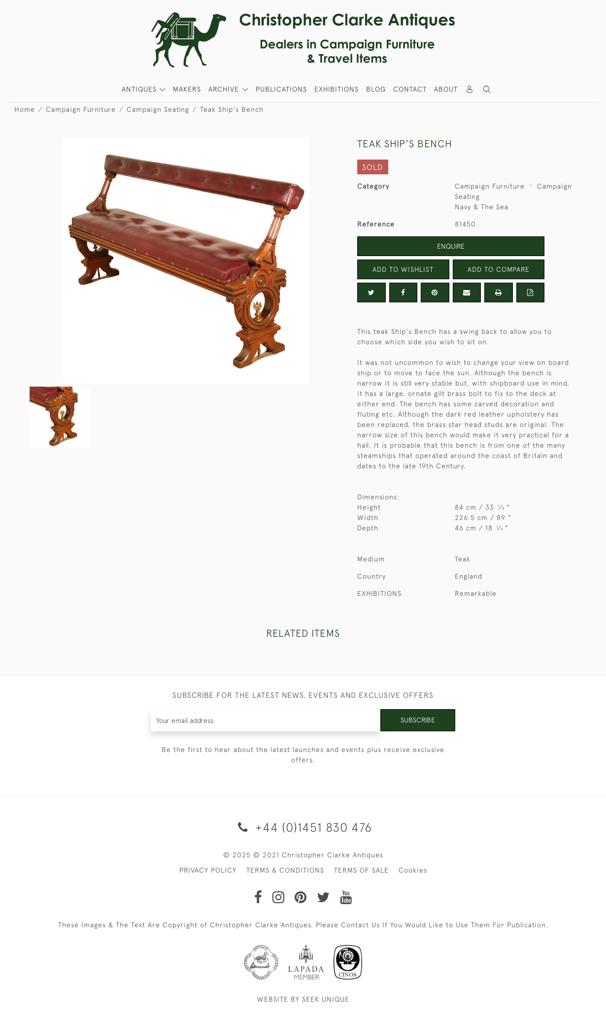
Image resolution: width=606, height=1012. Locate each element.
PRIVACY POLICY (207, 870)
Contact (410, 89)
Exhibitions (336, 89)
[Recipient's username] (266, 720)
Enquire (451, 246)
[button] (487, 89)
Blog (376, 89)
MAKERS (187, 89)
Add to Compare (499, 269)
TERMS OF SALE (361, 870)
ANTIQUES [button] (140, 89)
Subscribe (418, 720)
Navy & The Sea (481, 207)
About (446, 89)
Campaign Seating (158, 109)
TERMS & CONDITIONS (285, 870)
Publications (281, 89)
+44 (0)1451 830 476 (303, 827)
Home (24, 109)
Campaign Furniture (81, 109)
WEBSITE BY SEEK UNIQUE (303, 999)
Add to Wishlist (403, 269)
